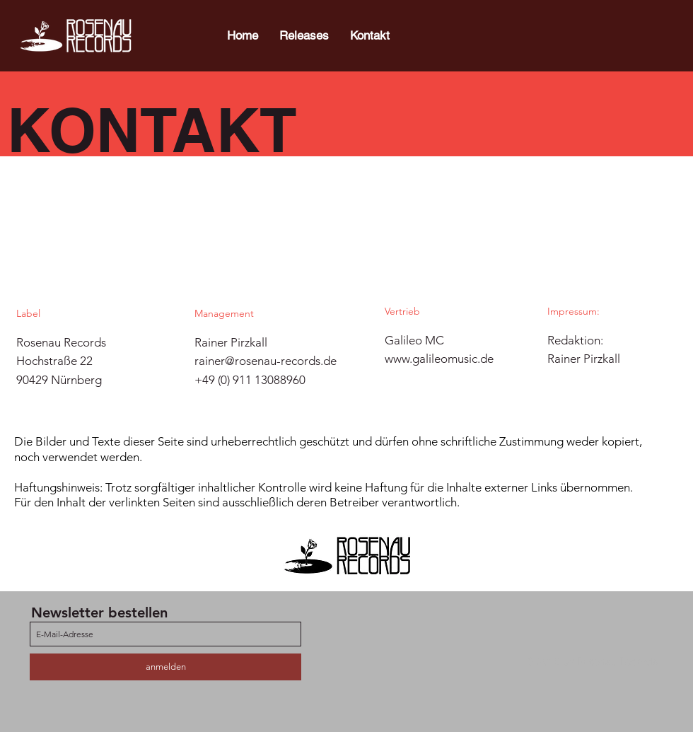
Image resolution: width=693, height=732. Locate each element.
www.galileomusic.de (439, 359)
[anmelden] (165, 666)
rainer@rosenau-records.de (265, 361)
